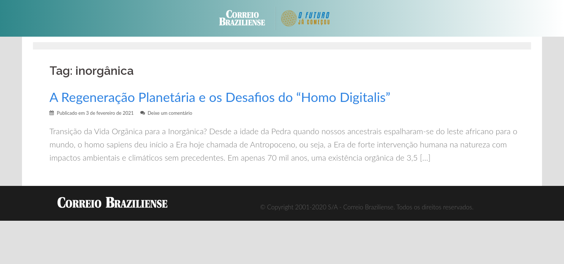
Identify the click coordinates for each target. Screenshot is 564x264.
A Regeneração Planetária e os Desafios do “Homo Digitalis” (219, 97)
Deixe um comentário (170, 113)
